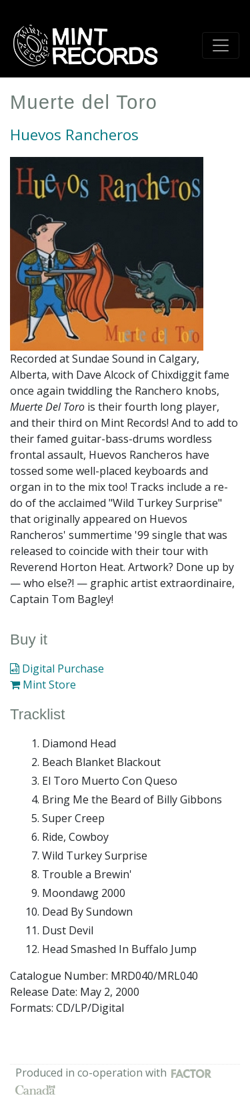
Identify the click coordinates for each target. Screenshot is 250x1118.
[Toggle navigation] (220, 45)
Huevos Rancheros (74, 134)
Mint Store (43, 684)
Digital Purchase (57, 668)
